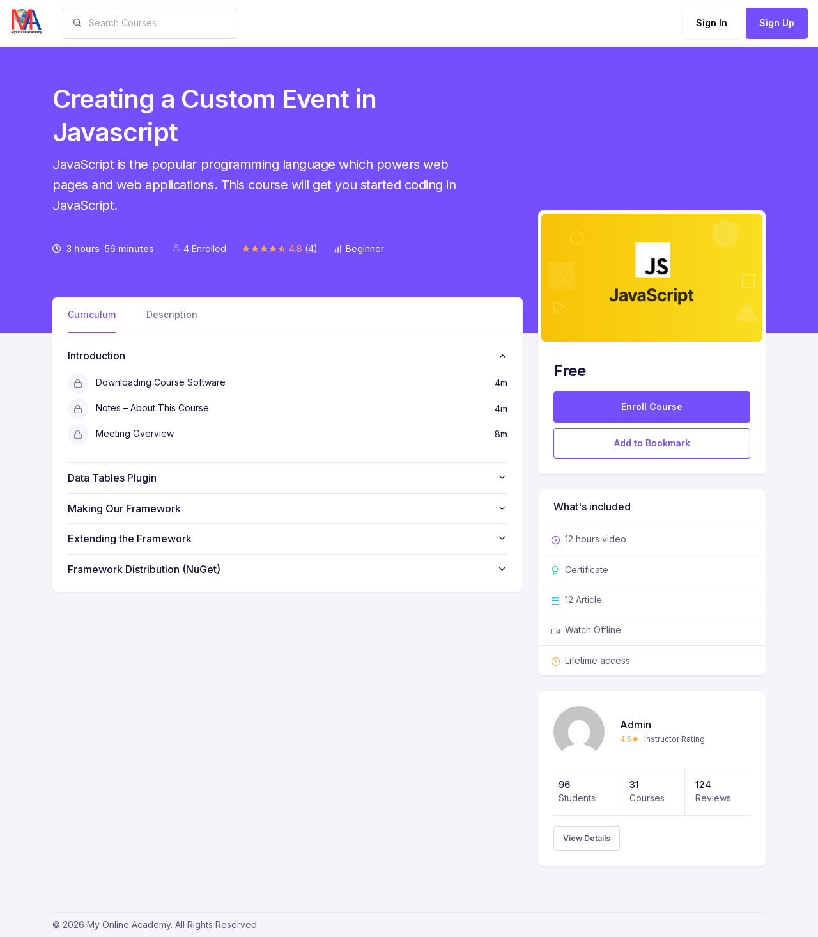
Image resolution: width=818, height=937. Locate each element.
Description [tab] (171, 314)
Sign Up (776, 22)
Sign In (711, 22)
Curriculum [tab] (92, 314)
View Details (586, 838)
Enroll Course (652, 406)
